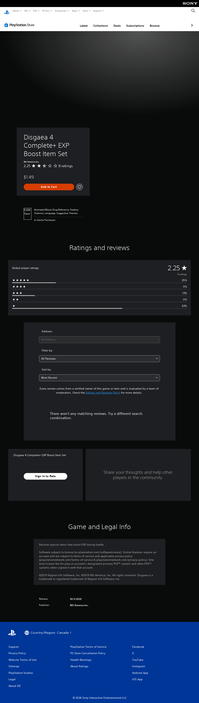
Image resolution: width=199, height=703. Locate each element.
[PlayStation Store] (20, 21)
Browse (134, 22)
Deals (96, 22)
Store (85, 10)
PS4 (35, 10)
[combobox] (99, 336)
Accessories (60, 10)
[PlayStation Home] (6, 11)
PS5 (26, 10)
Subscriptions (115, 22)
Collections (80, 22)
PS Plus (46, 10)
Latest (63, 22)
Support (97, 10)
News (74, 10)
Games (15, 10)
